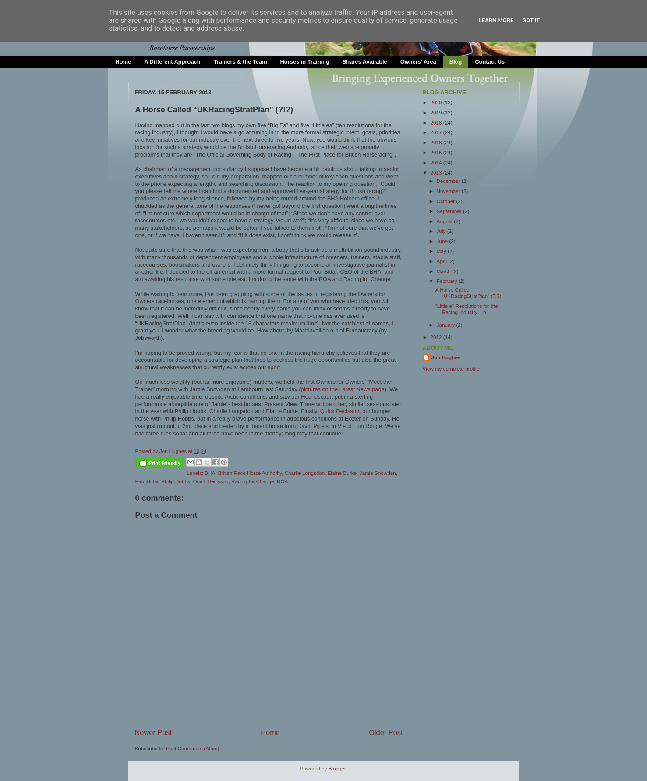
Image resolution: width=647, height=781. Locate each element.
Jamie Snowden (378, 473)
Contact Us (490, 61)
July (442, 231)
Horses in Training (304, 61)
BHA (210, 473)
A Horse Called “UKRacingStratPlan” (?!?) (468, 293)
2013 (437, 172)
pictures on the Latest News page (343, 389)
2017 (437, 132)
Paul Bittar (147, 481)
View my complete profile (451, 368)
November (449, 191)
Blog (455, 61)
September (450, 211)
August (445, 221)
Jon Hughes (173, 451)
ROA (282, 481)
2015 (437, 152)
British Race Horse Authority (250, 473)
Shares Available (365, 61)
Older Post (386, 732)
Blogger (337, 768)
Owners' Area (418, 61)
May (442, 251)
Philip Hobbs (175, 481)
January (446, 325)
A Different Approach (172, 61)
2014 (437, 162)
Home (123, 61)
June (443, 241)
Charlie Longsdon (305, 473)
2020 (437, 102)
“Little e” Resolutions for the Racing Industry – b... (466, 309)
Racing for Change (252, 481)
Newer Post (153, 732)
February (448, 281)
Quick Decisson (339, 411)
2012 (437, 337)
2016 (437, 142)
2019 (437, 112)
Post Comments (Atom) (192, 748)
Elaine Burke (342, 473)
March (445, 271)
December (449, 181)
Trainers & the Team (240, 61)
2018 (437, 122)
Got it (531, 20)
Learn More (496, 20)
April (443, 261)
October (446, 201)
